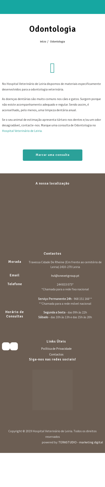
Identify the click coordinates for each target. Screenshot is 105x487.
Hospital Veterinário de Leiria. (22, 131)
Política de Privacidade (56, 349)
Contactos (56, 354)
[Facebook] (6, 346)
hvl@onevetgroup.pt (65, 276)
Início (43, 41)
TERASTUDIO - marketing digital (80, 442)
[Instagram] (14, 346)
